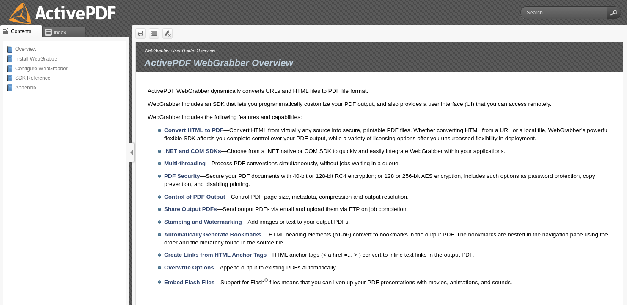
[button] (614, 13)
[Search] (564, 13)
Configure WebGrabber (41, 69)
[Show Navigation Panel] (131, 152)
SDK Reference (32, 78)
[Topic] (379, 173)
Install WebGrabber (37, 59)
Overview (25, 49)
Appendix (25, 88)
